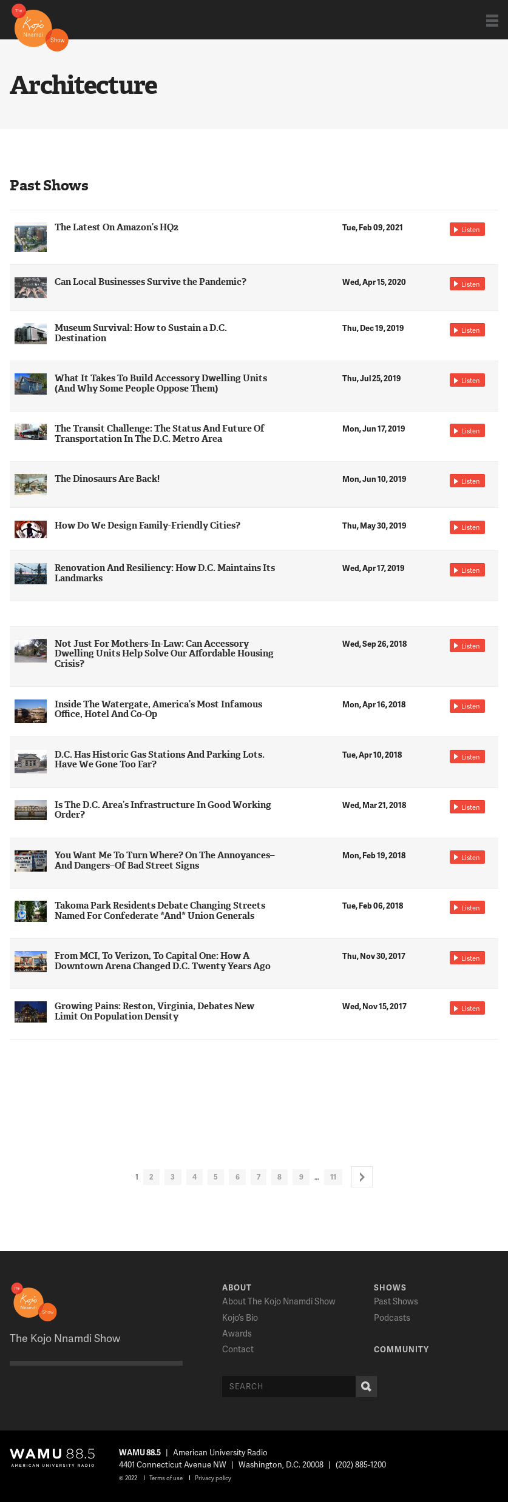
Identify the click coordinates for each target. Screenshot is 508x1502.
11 (333, 1177)
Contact (238, 1349)
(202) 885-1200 (361, 1464)
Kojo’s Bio (240, 1317)
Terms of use (166, 1478)
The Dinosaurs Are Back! (107, 479)
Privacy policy (213, 1478)
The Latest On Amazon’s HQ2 (116, 227)
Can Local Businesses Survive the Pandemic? (150, 282)
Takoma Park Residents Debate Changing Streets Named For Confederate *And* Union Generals (160, 911)
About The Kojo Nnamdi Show (279, 1301)
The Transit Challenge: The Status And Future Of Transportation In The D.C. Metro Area (160, 433)
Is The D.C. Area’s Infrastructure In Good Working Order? (163, 810)
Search (363, 1386)
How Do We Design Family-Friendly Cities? (147, 525)
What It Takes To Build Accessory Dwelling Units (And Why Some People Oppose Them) (161, 383)
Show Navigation (492, 20)
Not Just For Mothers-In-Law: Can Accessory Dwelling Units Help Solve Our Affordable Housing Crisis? (164, 654)
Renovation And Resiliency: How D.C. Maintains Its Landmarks (165, 573)
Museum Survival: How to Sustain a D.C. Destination (141, 333)
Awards (237, 1333)
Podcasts (392, 1317)
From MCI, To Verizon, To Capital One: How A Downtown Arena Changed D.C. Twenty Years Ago (163, 961)
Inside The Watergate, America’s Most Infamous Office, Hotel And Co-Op (158, 709)
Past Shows (396, 1301)
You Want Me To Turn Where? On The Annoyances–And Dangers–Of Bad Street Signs (165, 860)
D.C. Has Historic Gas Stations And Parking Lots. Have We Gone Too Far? (160, 760)
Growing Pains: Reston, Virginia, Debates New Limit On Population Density (154, 1011)
